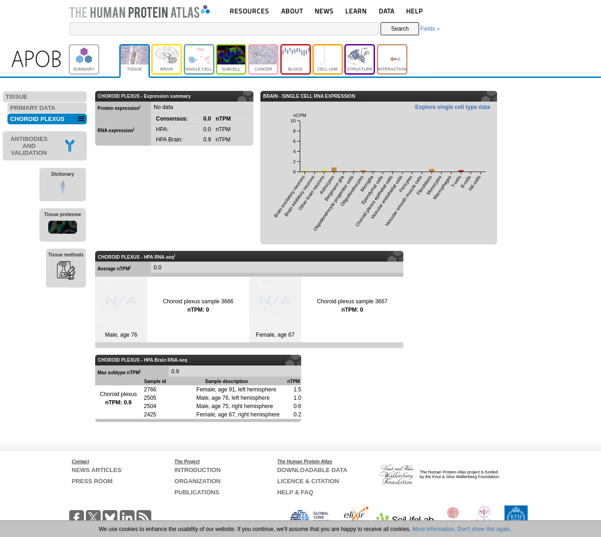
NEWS (324, 11)
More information (433, 529)
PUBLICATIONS (197, 492)
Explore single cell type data (452, 107)
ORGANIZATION (197, 481)
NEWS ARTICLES (97, 470)
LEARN (356, 11)
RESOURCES (249, 11)
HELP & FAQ (295, 492)
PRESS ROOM (92, 481)
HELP (414, 11)
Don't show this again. (484, 529)
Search (400, 29)
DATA (386, 11)
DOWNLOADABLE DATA (312, 470)
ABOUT (292, 11)
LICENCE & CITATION (308, 481)
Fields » (429, 29)
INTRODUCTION (197, 470)
